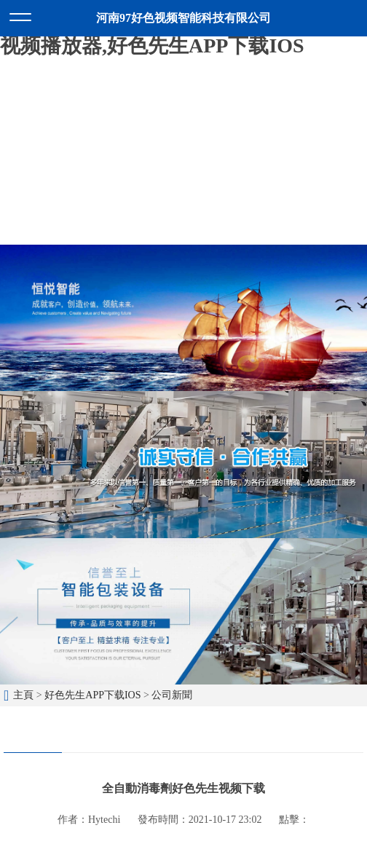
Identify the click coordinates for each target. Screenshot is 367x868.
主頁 (23, 695)
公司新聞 (171, 695)
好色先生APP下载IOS (92, 695)
